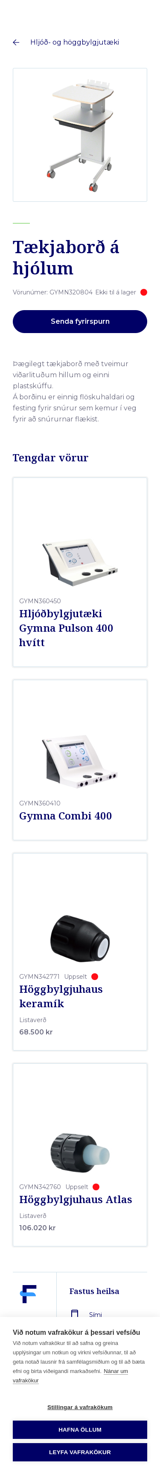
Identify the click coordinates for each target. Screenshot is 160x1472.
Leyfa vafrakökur (80, 1452)
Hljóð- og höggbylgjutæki (74, 42)
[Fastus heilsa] (28, 1314)
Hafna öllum (80, 1430)
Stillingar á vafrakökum (80, 1407)
